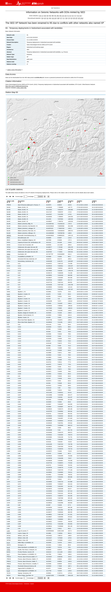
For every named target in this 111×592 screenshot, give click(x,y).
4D (45, 15)
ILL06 (8, 305)
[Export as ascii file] (48, 196)
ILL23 (8, 322)
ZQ (81, 18)
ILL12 (8, 568)
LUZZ (8, 531)
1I (42, 15)
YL (63, 18)
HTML (18, 87)
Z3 (71, 18)
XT (61, 18)
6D (50, 18)
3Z (45, 18)
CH (40, 15)
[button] (8, 3)
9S (60, 15)
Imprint (32, 583)
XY (73, 15)
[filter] (9, 202)
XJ (70, 15)
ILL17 (8, 554)
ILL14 (8, 542)
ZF (76, 18)
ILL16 (8, 315)
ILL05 (8, 303)
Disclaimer (26, 583)
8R (52, 15)
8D (50, 15)
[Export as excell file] (44, 196)
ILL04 (8, 301)
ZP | (79, 18)
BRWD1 (9, 235)
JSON (22, 87)
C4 (63, 15)
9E (58, 15)
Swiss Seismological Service (16, 583)
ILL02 (8, 294)
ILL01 (8, 317)
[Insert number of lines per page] (36, 196)
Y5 (69, 18)
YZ (78, 15)
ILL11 (8, 256)
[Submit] (40, 196)
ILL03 (8, 298)
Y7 (75, 15)
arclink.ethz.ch (39, 77)
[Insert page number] (25, 196)
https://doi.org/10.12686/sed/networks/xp (16, 86)
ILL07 (8, 308)
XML (25, 87)
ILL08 (8, 310)
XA (53, 18)
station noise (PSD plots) (14, 69)
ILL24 (8, 320)
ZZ (80, 15)
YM (66, 18)
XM (58, 18)
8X (55, 15)
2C (47, 18)
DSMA (8, 254)
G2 (66, 15)
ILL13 (8, 547)
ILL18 (8, 570)
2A (42, 18)
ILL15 (8, 312)
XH (55, 18)
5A (47, 15)
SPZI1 (8, 566)
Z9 (74, 18)
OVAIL (8, 549)
